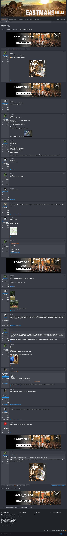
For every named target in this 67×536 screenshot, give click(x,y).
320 (17, 49)
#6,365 (64, 158)
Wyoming (7, 214)
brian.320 (5, 426)
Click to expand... (38, 381)
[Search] (58, 22)
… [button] (7, 49)
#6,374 (64, 329)
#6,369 (64, 217)
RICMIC (5, 317)
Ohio (8, 111)
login (35, 514)
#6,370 (64, 240)
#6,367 (64, 188)
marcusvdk (5, 55)
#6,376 (64, 368)
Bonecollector (5, 103)
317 (10, 49)
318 (12, 49)
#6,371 (64, 275)
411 (24, 49)
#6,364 (64, 140)
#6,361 (64, 51)
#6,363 (64, 114)
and (16, 325)
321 (20, 49)
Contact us (46, 530)
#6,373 (64, 314)
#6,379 (64, 422)
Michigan (7, 63)
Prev (4, 49)
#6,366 (64, 173)
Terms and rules (52, 530)
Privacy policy (57, 530)
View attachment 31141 (15, 252)
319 (15, 49)
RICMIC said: (13, 332)
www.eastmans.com (6, 383)
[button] (17, 19)
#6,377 (64, 389)
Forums (19, 514)
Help (61, 530)
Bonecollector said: (14, 243)
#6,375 (64, 344)
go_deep (5, 206)
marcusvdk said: (14, 371)
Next (27, 49)
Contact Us (20, 516)
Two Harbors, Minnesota (7, 325)
